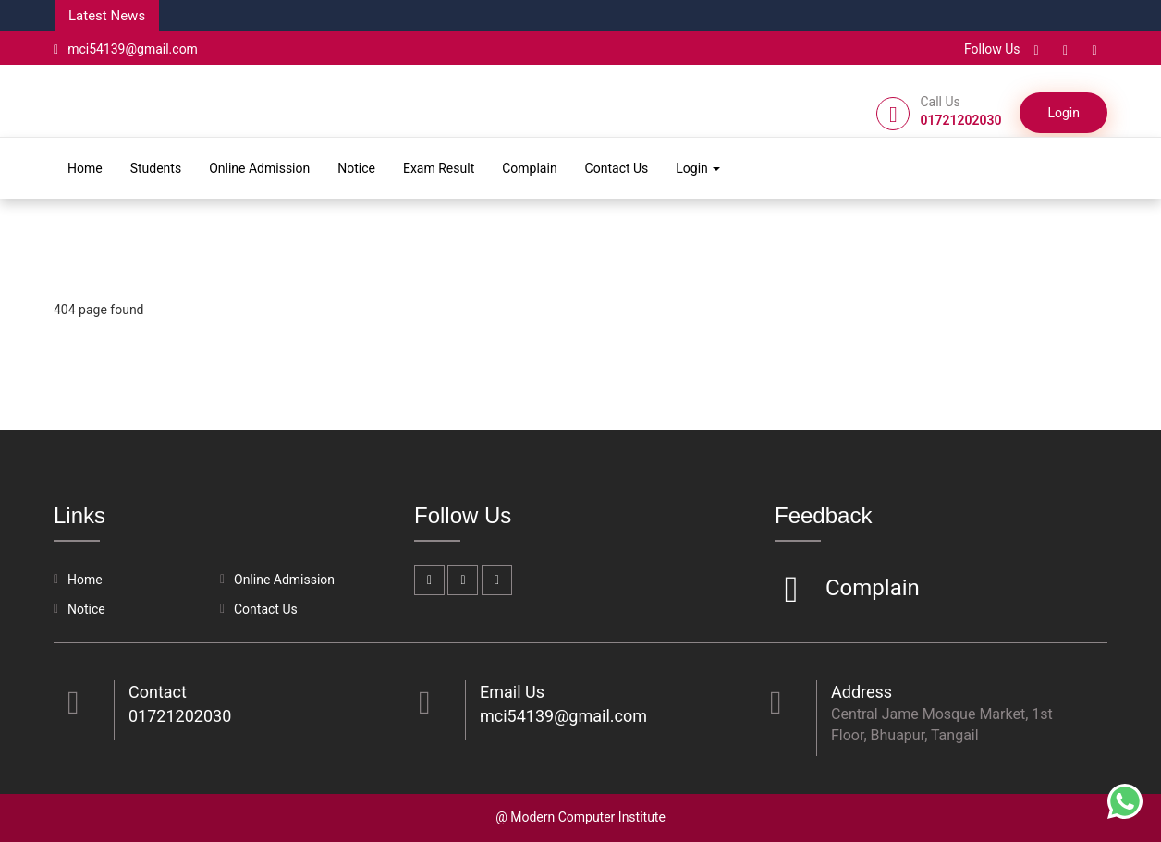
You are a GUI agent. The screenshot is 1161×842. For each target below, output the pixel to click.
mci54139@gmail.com (126, 49)
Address (861, 692)
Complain (529, 168)
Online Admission (259, 168)
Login (1063, 112)
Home (85, 168)
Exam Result (438, 168)
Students (155, 168)
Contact (157, 692)
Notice (356, 168)
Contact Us (617, 168)
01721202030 (179, 716)
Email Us (512, 692)
